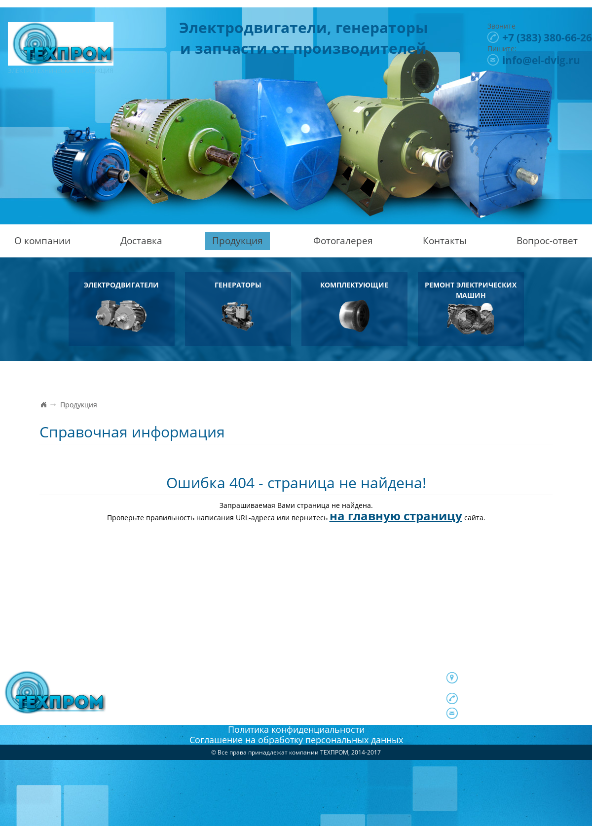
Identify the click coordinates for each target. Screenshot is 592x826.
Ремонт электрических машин (471, 307)
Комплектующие (354, 306)
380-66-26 (547, 37)
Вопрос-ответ (547, 240)
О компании (42, 240)
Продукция (237, 240)
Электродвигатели (121, 306)
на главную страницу (396, 515)
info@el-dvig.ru (541, 60)
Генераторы (237, 306)
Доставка (141, 240)
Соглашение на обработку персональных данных (296, 740)
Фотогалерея (343, 240)
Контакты (445, 240)
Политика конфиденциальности (296, 729)
